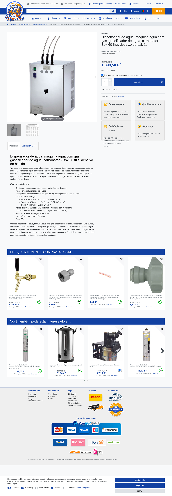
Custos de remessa (35, 401)
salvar (139, 491)
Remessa (120, 96)
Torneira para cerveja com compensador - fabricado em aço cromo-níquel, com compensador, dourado (23, 297)
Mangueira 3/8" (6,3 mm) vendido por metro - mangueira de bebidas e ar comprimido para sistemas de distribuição (104, 297)
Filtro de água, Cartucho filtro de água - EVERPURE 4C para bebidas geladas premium (146, 365)
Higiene (54, 18)
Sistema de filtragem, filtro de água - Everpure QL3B (104, 365)
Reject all (140, 485)
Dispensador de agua (39, 24)
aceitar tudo (140, 480)
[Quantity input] (104, 82)
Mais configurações (84, 488)
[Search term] (68, 11)
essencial (15, 488)
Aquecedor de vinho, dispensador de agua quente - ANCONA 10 (66, 365)
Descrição (13, 146)
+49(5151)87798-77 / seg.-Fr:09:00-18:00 (107, 4)
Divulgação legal (74, 403)
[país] (143, 11)
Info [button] (148, 4)
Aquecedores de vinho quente (80, 18)
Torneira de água (24, 24)
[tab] (13, 146)
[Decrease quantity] (110, 84)
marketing (29, 488)
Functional (71, 488)
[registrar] (135, 11)
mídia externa (44, 488)
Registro (51, 396)
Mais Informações (29, 146)
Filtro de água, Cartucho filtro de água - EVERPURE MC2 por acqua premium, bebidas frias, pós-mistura (24, 366)
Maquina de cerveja (111, 18)
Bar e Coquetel (154, 18)
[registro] (123, 11)
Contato (134, 4)
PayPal (58, 488)
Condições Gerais (75, 406)
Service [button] (158, 4)
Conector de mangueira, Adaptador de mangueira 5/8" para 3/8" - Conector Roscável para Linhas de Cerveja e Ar (65, 297)
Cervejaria (133, 18)
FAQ (30, 399)
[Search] (113, 11)
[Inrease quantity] (110, 80)
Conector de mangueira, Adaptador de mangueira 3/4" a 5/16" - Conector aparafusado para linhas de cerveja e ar (146, 297)
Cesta (50, 399)
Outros (38, 18)
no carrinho (148, 82)
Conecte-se (52, 394)
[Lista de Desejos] (149, 11)
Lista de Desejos (110, 90)
